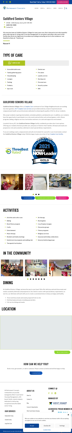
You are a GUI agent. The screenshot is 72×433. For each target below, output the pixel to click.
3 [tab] (39, 194)
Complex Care (29, 106)
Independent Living (9, 416)
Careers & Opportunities (32, 407)
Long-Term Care (8, 423)
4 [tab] (36, 279)
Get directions (62, 352)
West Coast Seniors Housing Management (33, 412)
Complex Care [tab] (14, 63)
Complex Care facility (56, 134)
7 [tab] (44, 279)
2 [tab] (36, 194)
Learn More (63, 2)
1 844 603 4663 (50, 2)
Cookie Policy (47, 429)
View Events (62, 198)
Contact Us (60, 8)
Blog (28, 403)
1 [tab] (33, 194)
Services (42, 8)
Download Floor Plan (45, 198)
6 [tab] (41, 279)
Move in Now (28, 198)
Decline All (47, 425)
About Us (49, 8)
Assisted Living (8, 420)
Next (70, 183)
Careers (54, 8)
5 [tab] (39, 279)
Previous (2, 183)
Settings (62, 425)
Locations (36, 8)
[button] (68, 415)
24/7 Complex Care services (23, 109)
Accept (32, 425)
